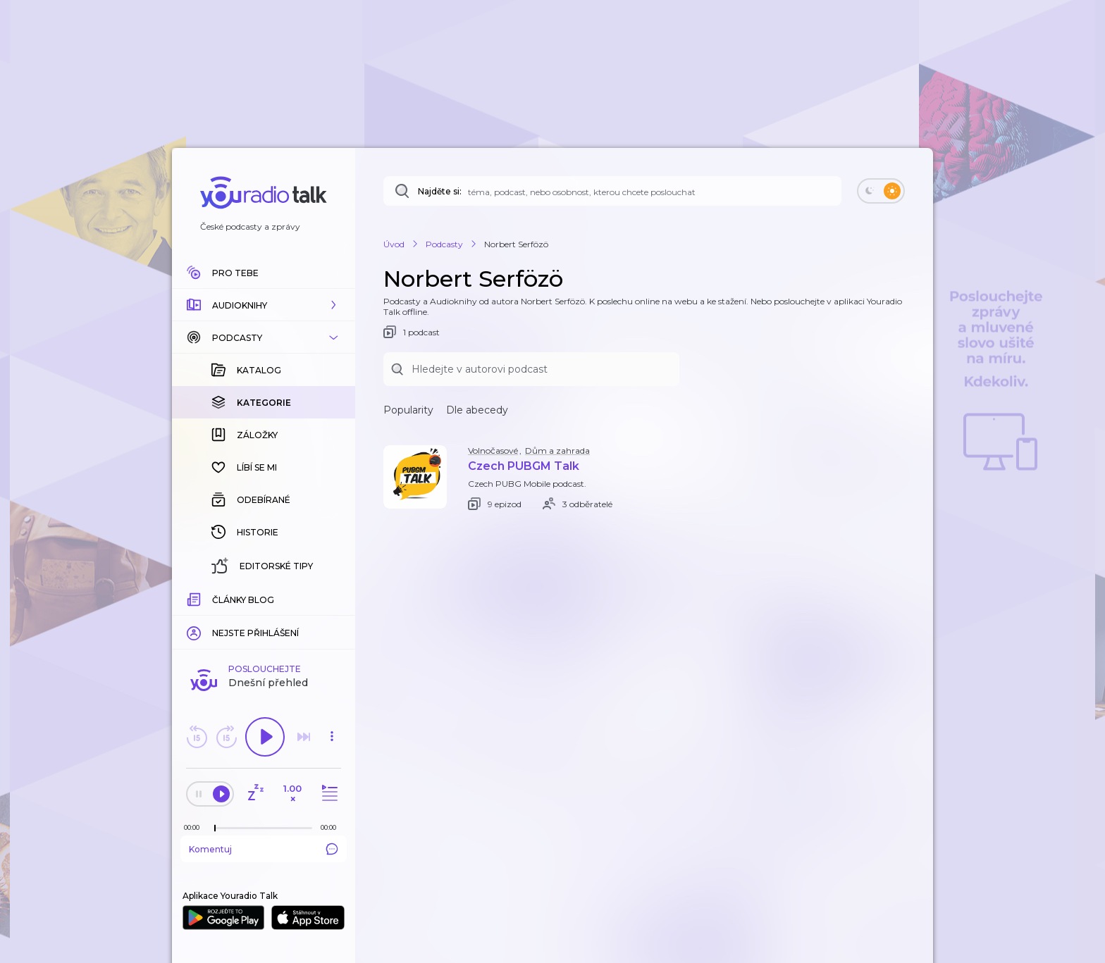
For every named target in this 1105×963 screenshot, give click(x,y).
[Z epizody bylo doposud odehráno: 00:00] (195, 827)
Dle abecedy (477, 410)
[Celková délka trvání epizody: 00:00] (332, 827)
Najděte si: (440, 191)
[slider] (215, 828)
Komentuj (263, 849)
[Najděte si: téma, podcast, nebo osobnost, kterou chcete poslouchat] (612, 191)
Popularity (408, 410)
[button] (263, 305)
